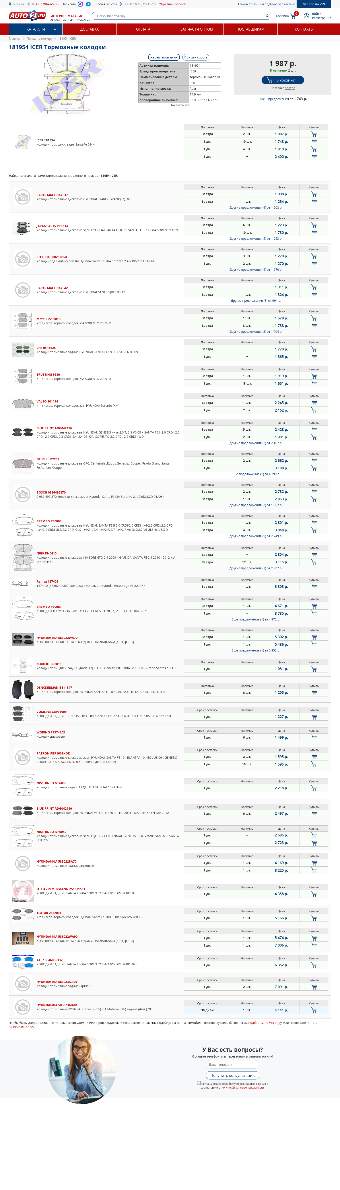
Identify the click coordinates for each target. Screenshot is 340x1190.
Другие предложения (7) (255, 568)
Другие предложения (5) (255, 238)
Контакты (304, 29)
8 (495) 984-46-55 (45, 4)
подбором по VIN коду (265, 1023)
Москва (18, 4)
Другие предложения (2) (255, 331)
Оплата (143, 29)
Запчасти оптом (197, 29)
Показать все (180, 105)
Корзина (282, 16)
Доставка (89, 29)
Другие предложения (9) (255, 536)
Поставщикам (250, 29)
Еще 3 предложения (282, 99)
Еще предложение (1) (256, 474)
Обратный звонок (172, 4)
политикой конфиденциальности (242, 1087)
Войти (316, 14)
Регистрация (321, 18)
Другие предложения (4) (255, 207)
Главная (15, 38)
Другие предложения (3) (256, 300)
